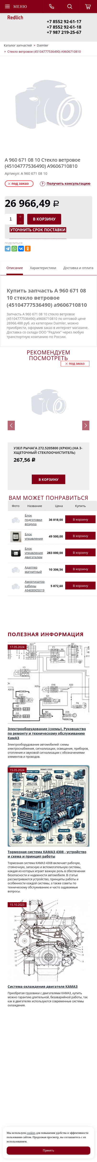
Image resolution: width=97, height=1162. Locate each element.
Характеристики (43, 268)
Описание (14, 268)
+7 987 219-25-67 (64, 32)
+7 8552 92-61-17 (64, 21)
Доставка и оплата (78, 268)
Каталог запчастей (18, 45)
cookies (31, 1133)
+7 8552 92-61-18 (64, 27)
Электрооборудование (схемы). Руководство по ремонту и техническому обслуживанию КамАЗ (47, 733)
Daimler (42, 45)
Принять (48, 1150)
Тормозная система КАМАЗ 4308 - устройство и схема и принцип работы (47, 854)
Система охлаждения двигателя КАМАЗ (43, 986)
